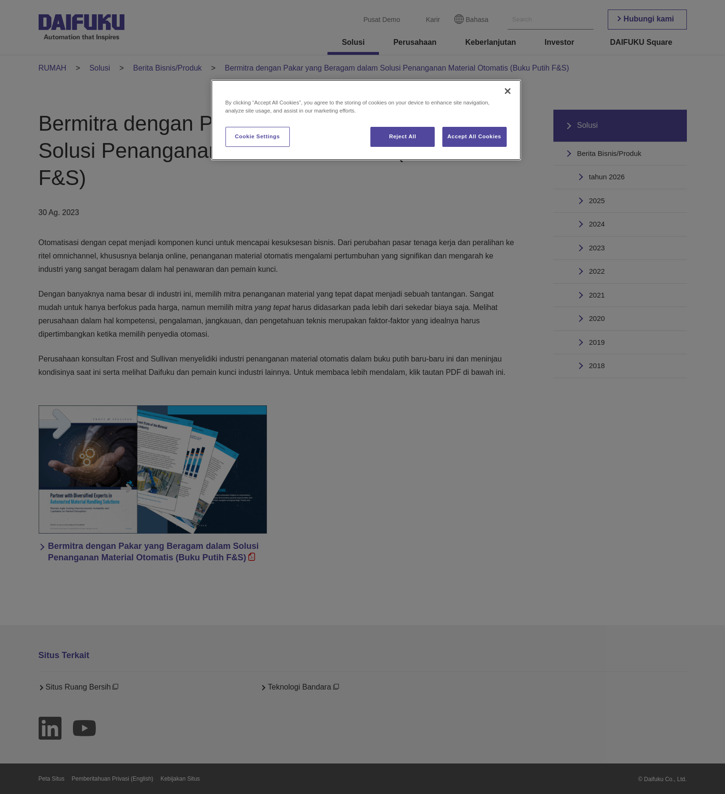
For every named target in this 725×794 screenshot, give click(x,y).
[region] (366, 120)
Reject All (402, 136)
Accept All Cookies (474, 136)
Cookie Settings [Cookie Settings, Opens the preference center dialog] (257, 136)
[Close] (507, 91)
